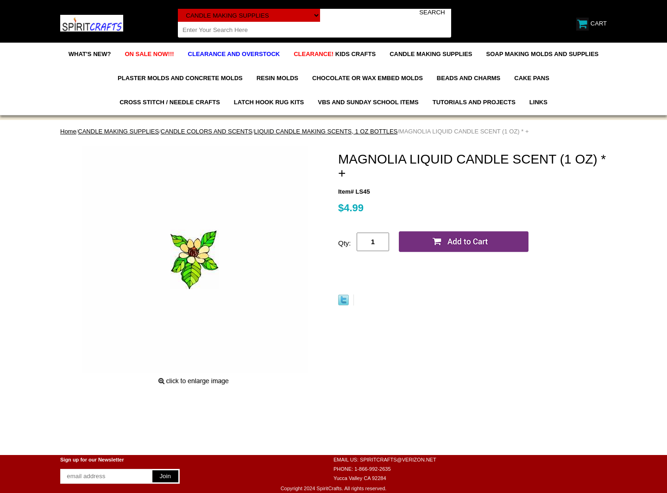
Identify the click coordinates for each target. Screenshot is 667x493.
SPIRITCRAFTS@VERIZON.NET (398, 459)
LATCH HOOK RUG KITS (269, 102)
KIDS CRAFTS (335, 54)
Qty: (344, 243)
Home (68, 131)
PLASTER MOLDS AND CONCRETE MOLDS (180, 78)
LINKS (538, 102)
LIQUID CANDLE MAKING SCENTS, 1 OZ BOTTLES (325, 131)
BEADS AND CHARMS (468, 78)
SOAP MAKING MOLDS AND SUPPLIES (542, 54)
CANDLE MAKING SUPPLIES (431, 54)
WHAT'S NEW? (90, 54)
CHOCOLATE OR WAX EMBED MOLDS (367, 78)
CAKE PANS (531, 78)
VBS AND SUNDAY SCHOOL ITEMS (368, 102)
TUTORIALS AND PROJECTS (474, 102)
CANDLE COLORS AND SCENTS (206, 131)
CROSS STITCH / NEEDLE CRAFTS (170, 102)
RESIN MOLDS (277, 78)
